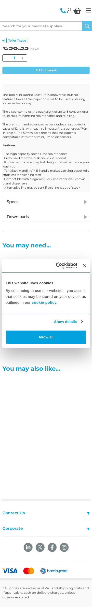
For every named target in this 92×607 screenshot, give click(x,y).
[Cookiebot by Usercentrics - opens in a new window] (57, 265)
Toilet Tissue (17, 40)
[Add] (22, 58)
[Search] (87, 26)
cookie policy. (44, 302)
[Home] (88, 10)
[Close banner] (84, 265)
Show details (65, 321)
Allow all (46, 337)
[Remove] (6, 58)
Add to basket (46, 70)
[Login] (69, 10)
